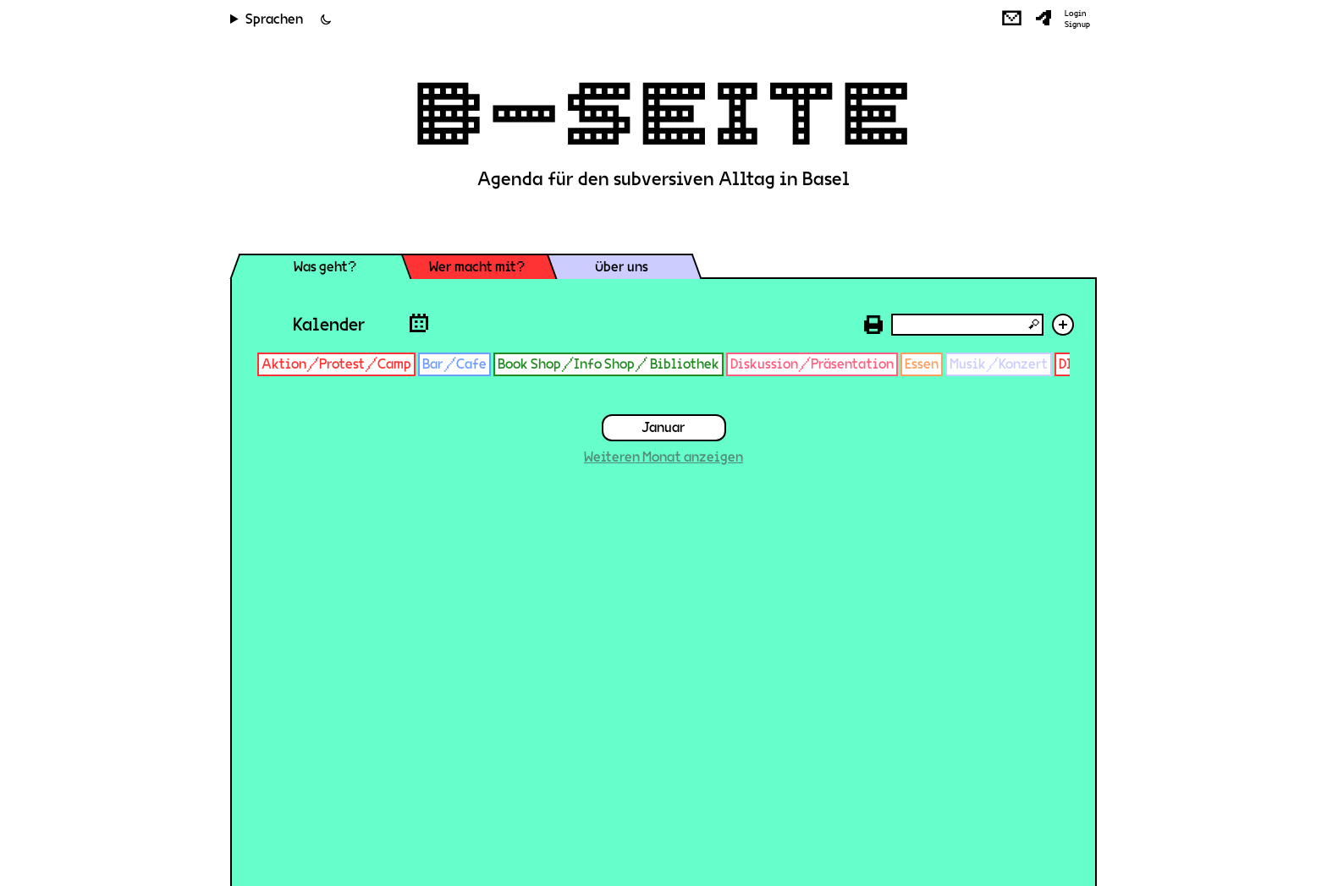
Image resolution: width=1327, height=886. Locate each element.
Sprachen (274, 19)
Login (1076, 13)
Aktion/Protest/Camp (336, 364)
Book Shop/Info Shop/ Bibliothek (608, 364)
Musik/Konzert (999, 364)
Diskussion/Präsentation (812, 364)
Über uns (621, 267)
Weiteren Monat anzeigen (663, 457)
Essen (922, 364)
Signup (1077, 24)
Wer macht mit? (477, 267)
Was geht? (325, 267)
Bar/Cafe (454, 364)
